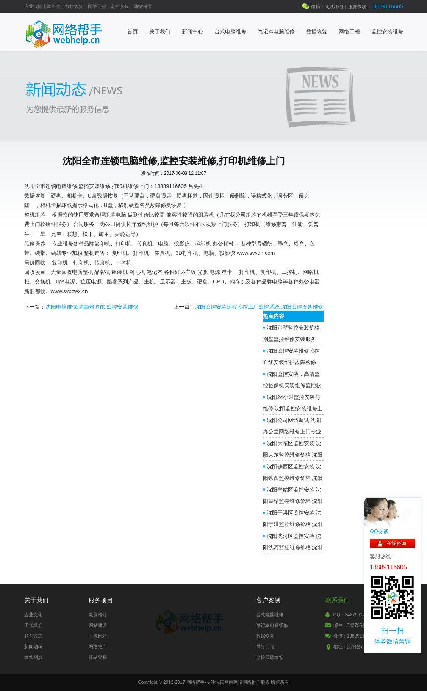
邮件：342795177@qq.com (362, 625)
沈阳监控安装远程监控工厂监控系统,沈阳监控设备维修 (259, 307)
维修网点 (33, 657)
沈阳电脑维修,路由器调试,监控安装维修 (92, 307)
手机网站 (98, 636)
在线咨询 (396, 543)
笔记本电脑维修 (276, 32)
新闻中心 (192, 32)
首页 (132, 32)
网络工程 (349, 32)
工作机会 (33, 625)
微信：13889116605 (354, 636)
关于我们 (159, 32)
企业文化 (33, 614)
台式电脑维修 (230, 32)
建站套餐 (98, 657)
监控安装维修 (387, 32)
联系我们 (334, 6)
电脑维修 (98, 614)
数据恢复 (316, 32)
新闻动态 (33, 646)
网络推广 (98, 646)
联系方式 (33, 636)
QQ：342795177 (350, 614)
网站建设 (98, 625)
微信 (315, 6)
